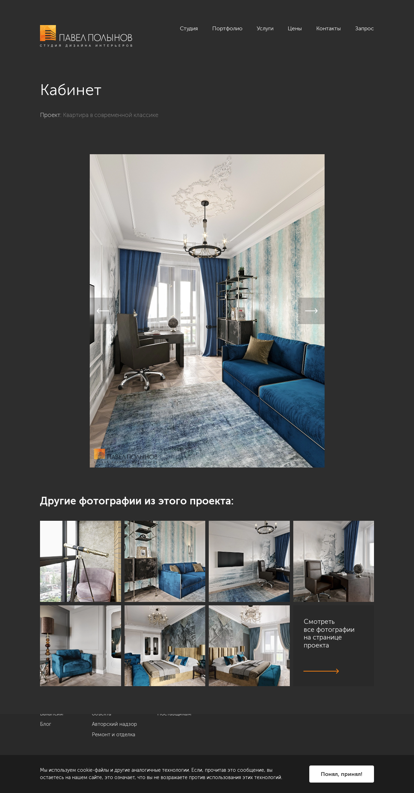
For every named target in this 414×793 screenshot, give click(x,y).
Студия (189, 28)
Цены (295, 28)
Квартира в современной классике (110, 114)
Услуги (265, 28)
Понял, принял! (342, 774)
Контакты (328, 28)
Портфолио (227, 28)
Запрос (364, 28)
